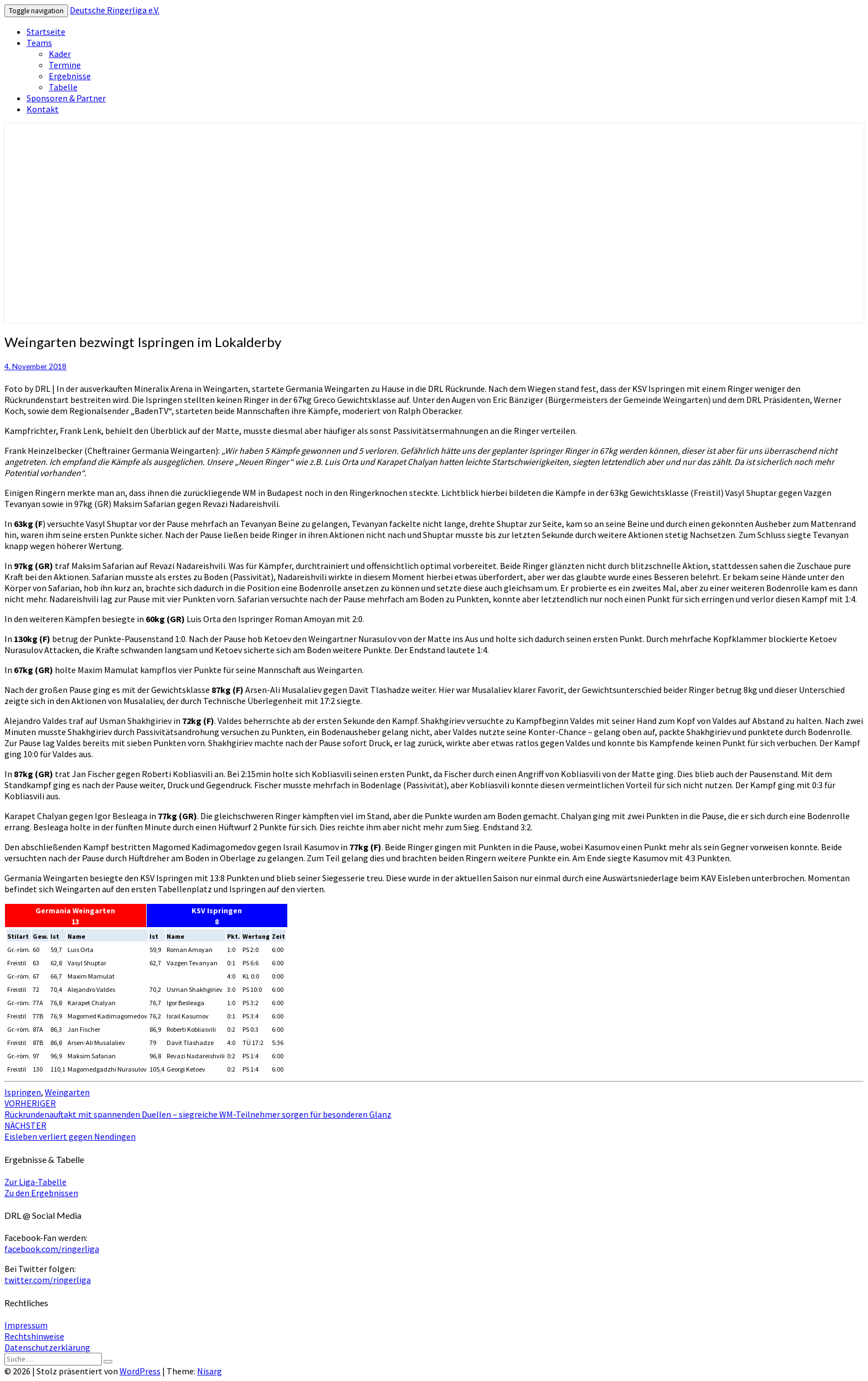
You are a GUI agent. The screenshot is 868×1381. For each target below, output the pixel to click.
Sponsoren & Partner (66, 98)
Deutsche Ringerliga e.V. (114, 9)
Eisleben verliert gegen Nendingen (70, 1131)
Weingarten (67, 1092)
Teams (39, 42)
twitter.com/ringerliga (47, 1279)
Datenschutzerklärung (47, 1347)
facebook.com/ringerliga (51, 1248)
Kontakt (43, 109)
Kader (60, 53)
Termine (65, 64)
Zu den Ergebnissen (41, 1192)
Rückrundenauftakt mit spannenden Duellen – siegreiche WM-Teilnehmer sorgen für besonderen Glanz (197, 1109)
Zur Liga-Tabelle (35, 1181)
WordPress (140, 1371)
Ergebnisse (70, 75)
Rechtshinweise (34, 1336)
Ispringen (22, 1092)
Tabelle (63, 86)
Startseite (46, 31)
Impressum (26, 1325)
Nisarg (209, 1371)
